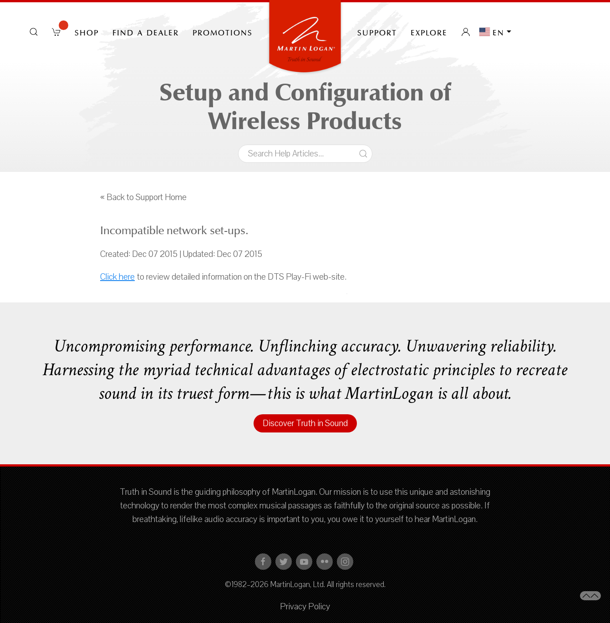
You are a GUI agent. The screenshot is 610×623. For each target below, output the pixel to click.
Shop (87, 32)
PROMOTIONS (223, 32)
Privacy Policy (305, 607)
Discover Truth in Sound (305, 423)
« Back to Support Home (143, 197)
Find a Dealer (145, 32)
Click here (117, 277)
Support (377, 32)
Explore (429, 32)
